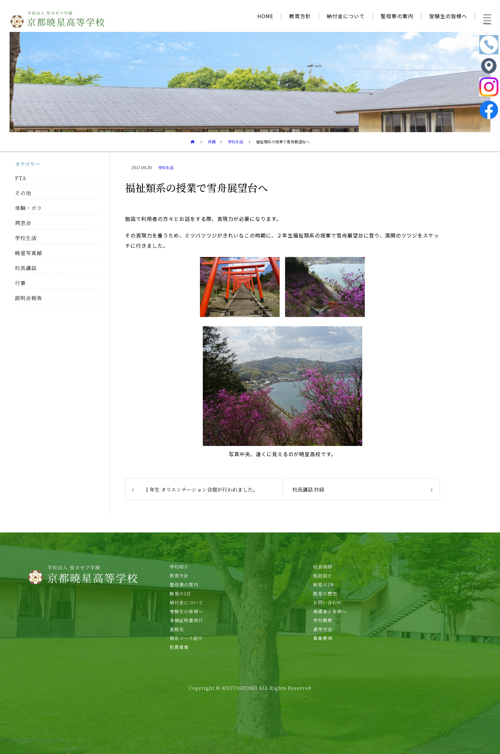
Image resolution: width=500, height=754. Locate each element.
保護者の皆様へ (330, 611)
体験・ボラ (28, 208)
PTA (20, 178)
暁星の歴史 (325, 593)
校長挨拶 (322, 566)
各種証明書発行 (186, 620)
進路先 (177, 629)
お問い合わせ (327, 602)
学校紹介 (179, 566)
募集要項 (322, 638)
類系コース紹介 (186, 638)
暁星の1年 (324, 584)
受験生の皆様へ (448, 16)
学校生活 (165, 167)
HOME (265, 16)
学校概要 (322, 620)
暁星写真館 (28, 253)
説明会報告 (28, 298)
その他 (23, 193)
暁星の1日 (180, 593)
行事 (20, 283)
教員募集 (179, 647)
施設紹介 (322, 575)
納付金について (346, 16)
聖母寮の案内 (397, 16)
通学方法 (322, 629)
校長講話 (26, 268)
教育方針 (300, 16)
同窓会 (23, 223)
